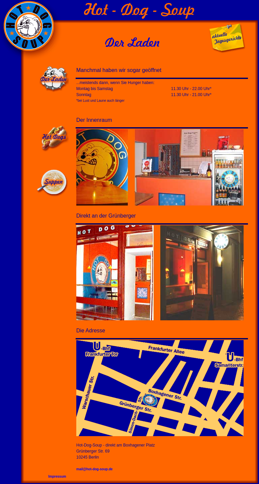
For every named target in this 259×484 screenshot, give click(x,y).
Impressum (58, 476)
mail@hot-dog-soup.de (94, 469)
